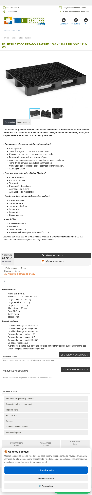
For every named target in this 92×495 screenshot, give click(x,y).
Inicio (6, 38)
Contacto (63, 21)
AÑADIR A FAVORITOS (52, 261)
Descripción (10, 122)
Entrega (9, 421)
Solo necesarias (46, 478)
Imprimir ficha (12, 410)
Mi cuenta (75, 21)
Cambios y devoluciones (17, 427)
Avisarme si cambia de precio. (19, 274)
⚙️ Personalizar (45, 486)
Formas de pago (13, 432)
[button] (86, 54)
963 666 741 (11, 415)
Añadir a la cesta (52, 255)
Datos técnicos (23, 122)
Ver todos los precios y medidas (20, 398)
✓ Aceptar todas (46, 470)
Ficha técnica (11, 268)
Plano (23, 268)
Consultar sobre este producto (19, 404)
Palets (13, 38)
